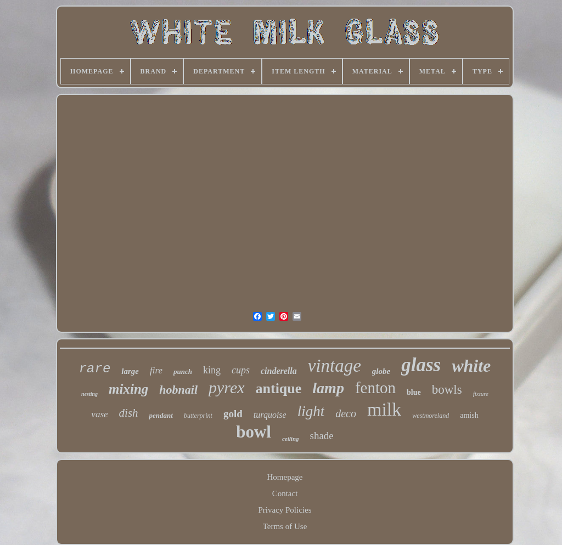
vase (99, 414)
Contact (285, 493)
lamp (328, 387)
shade (322, 435)
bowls (447, 389)
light (311, 411)
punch (182, 371)
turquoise (270, 414)
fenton (375, 387)
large (130, 371)
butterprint (198, 415)
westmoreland (430, 415)
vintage (334, 366)
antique (279, 388)
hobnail (178, 389)
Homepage (285, 477)
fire (156, 370)
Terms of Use (285, 526)
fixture (480, 393)
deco (345, 413)
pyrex (227, 387)
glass (421, 365)
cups (241, 370)
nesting (89, 394)
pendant (161, 415)
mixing (128, 389)
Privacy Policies (284, 510)
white (471, 366)
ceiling (290, 438)
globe (381, 371)
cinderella (279, 371)
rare (95, 368)
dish (128, 412)
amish (469, 415)
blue (414, 392)
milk (384, 409)
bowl (253, 431)
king (212, 370)
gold (233, 413)
